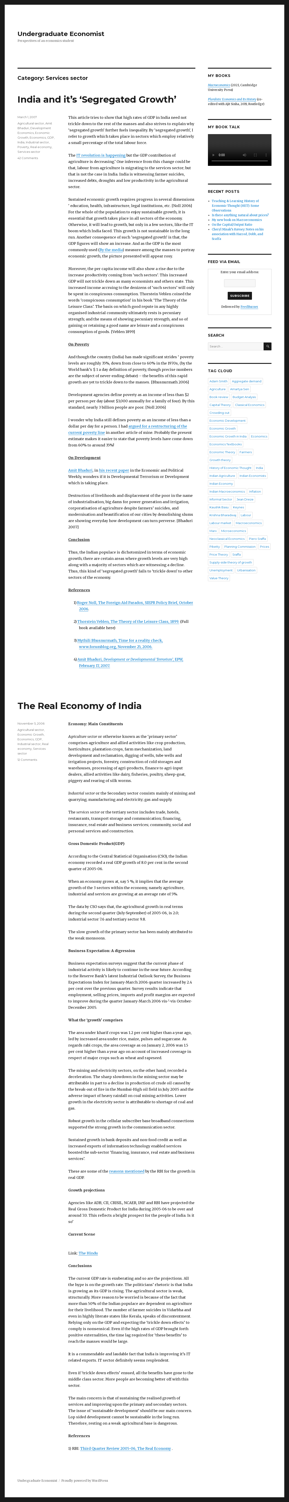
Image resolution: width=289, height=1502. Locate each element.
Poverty (23, 147)
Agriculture (218, 389)
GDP (50, 137)
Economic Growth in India (228, 436)
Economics (38, 137)
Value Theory (219, 578)
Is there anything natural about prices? (240, 215)
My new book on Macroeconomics (237, 220)
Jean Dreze (245, 499)
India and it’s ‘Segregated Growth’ (97, 99)
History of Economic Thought (230, 468)
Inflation (255, 491)
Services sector (29, 151)
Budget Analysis (244, 397)
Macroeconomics (249, 523)
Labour (246, 515)
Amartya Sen (239, 389)
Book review (219, 397)
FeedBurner (249, 307)
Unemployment (221, 570)
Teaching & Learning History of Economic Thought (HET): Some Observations (235, 205)
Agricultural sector (31, 123)
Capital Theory (220, 405)
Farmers (246, 452)
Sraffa (236, 554)
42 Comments (28, 158)
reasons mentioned (126, 1171)
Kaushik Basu (219, 507)
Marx (213, 531)
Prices (264, 546)
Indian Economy (221, 483)
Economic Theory (222, 452)
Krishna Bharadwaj (223, 515)
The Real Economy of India (80, 705)
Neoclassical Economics (227, 538)
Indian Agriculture (222, 475)
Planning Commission (240, 546)
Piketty (215, 546)
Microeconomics (233, 531)
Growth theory (220, 460)
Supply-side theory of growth (231, 562)
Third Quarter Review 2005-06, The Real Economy (125, 1448)
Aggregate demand (246, 381)
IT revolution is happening (101, 155)
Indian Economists (253, 475)
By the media (111, 250)
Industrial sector (37, 142)
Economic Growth (31, 734)
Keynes (238, 507)
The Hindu (88, 1253)
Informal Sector (221, 499)
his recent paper (114, 470)
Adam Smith (218, 381)
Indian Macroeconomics (227, 491)
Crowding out (219, 412)
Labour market (220, 523)
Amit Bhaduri (80, 470)
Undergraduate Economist (61, 34)
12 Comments (27, 759)
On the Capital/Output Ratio (232, 225)
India (21, 142)
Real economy (41, 147)
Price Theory (219, 554)
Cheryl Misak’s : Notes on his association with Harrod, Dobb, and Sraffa (238, 234)
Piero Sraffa (257, 538)
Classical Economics (249, 405)
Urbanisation (246, 570)
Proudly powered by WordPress (84, 1481)
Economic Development (228, 420)
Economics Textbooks (226, 444)
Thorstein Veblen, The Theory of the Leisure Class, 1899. (128, 621)
